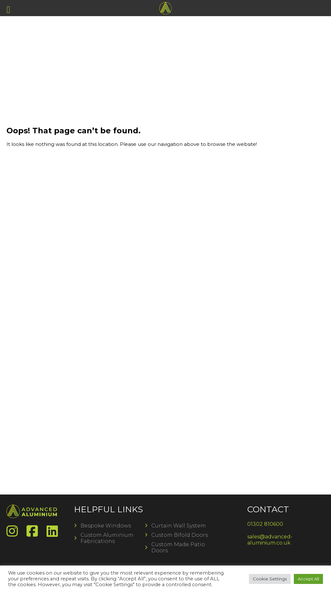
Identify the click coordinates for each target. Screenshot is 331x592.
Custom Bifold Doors (179, 535)
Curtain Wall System (178, 526)
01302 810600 (265, 524)
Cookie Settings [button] (270, 578)
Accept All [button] (308, 578)
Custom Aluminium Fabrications (106, 538)
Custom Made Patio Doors (178, 547)
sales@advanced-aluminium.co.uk (270, 540)
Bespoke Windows (105, 526)
